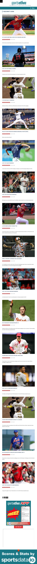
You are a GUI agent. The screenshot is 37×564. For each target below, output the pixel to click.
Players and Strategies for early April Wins (12, 355)
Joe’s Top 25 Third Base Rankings (9, 388)
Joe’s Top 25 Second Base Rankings (10, 291)
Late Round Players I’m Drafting (9, 225)
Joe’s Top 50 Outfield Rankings (9, 194)
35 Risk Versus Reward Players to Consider (12, 419)
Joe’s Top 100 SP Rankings (8, 163)
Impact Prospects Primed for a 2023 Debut (12, 258)
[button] (1, 1)
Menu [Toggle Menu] (32, 8)
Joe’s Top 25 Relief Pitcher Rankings (10, 485)
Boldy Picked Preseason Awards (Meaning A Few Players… (15, 131)
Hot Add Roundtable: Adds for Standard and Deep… (14, 37)
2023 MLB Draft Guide (6, 39)
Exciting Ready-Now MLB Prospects (10, 322)
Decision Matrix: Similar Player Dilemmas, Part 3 (13, 452)
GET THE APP (18, 526)
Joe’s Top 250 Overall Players (9, 68)
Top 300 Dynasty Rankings (8, 100)
